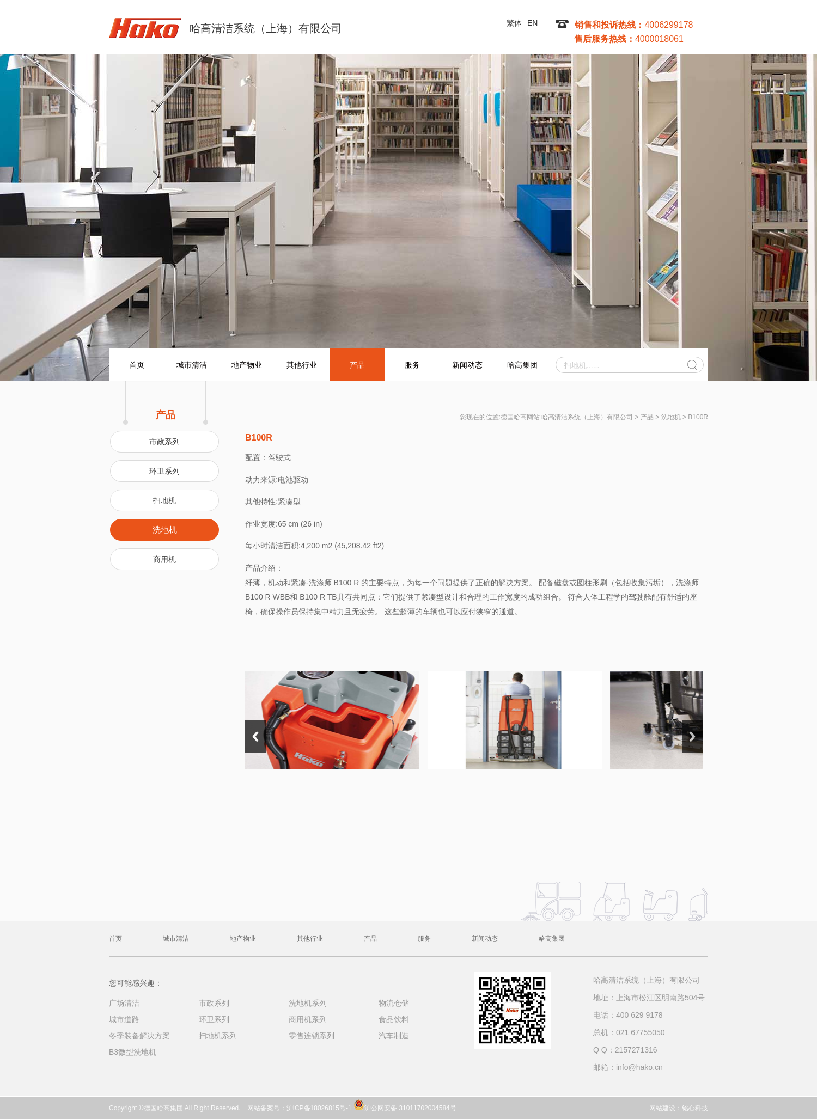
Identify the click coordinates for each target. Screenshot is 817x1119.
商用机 (164, 559)
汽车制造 (394, 1035)
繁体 (514, 23)
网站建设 (662, 1108)
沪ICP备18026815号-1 (319, 1108)
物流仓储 (394, 1003)
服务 (412, 364)
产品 (357, 364)
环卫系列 (164, 471)
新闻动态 (467, 364)
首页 (136, 364)
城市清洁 (191, 364)
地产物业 (246, 364)
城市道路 (124, 1019)
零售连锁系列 (311, 1035)
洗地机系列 (308, 1003)
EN (532, 23)
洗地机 (165, 529)
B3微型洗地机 (132, 1052)
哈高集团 (522, 364)
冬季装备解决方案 (139, 1035)
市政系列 (164, 441)
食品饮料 (394, 1019)
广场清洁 (124, 1003)
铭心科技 (695, 1108)
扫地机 (164, 500)
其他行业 (301, 364)
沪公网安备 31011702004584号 (404, 1104)
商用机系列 (308, 1019)
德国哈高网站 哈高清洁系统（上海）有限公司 (567, 417)
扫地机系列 (218, 1035)
